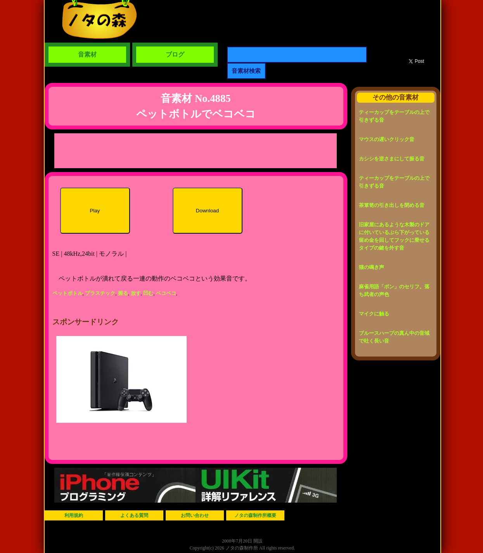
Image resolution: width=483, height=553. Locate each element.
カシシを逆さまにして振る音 (391, 159)
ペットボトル (67, 293)
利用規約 (73, 515)
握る (123, 293)
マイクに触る (374, 314)
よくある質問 (134, 515)
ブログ (175, 54)
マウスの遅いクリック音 (386, 139)
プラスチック (100, 293)
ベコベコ (166, 293)
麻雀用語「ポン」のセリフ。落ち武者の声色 (394, 290)
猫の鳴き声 (371, 267)
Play (95, 211)
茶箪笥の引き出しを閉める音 (391, 205)
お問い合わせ (195, 515)
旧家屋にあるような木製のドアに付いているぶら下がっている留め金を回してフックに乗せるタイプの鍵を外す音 (394, 236)
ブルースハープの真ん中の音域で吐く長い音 (394, 337)
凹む (148, 293)
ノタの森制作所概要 (255, 515)
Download (207, 211)
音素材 (87, 54)
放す (136, 293)
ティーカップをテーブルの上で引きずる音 (394, 116)
